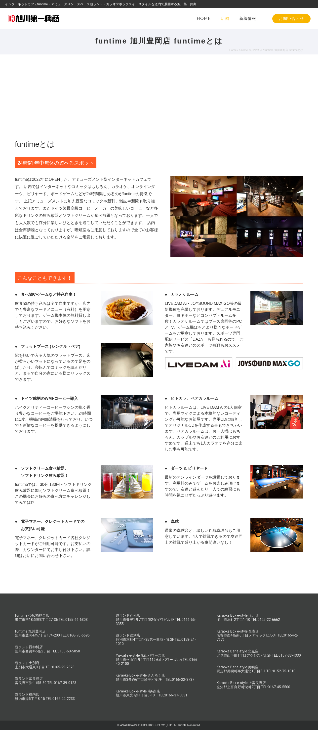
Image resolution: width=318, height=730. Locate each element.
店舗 (225, 18)
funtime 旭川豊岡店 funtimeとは (284, 49)
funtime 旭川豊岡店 (250, 49)
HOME (204, 18)
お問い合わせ (291, 18)
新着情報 (247, 18)
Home (233, 49)
